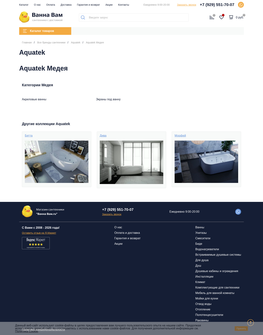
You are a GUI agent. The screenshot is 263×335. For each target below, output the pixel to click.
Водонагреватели (207, 249)
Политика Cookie (26, 331)
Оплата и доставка (127, 232)
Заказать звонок (186, 4)
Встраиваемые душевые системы (218, 254)
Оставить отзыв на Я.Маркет (39, 232)
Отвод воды (203, 303)
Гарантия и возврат (88, 4)
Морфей (180, 135)
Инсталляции (204, 276)
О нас (37, 4)
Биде (198, 243)
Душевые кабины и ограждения (216, 271)
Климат (200, 282)
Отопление (202, 309)
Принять (241, 328)
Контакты (123, 4)
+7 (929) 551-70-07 (217, 4)
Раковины (202, 320)
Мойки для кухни (206, 298)
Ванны (199, 227)
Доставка (65, 4)
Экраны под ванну (108, 99)
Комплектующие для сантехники (217, 287)
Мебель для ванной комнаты (214, 293)
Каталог (23, 4)
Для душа (201, 260)
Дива (103, 135)
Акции (109, 4)
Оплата (50, 4)
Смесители (202, 238)
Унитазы (201, 232)
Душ (198, 265)
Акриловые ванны (34, 99)
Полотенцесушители (209, 314)
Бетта (29, 135)
